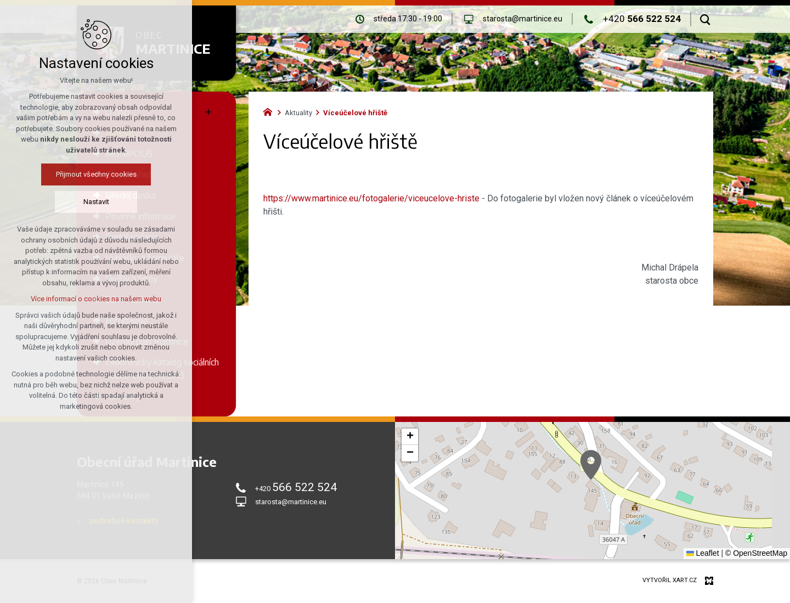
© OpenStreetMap (756, 553)
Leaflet (702, 553)
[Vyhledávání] (705, 19)
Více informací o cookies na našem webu (96, 299)
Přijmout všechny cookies (96, 174)
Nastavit (96, 202)
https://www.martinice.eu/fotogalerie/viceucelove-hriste (371, 198)
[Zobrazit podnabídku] (208, 112)
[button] (590, 465)
